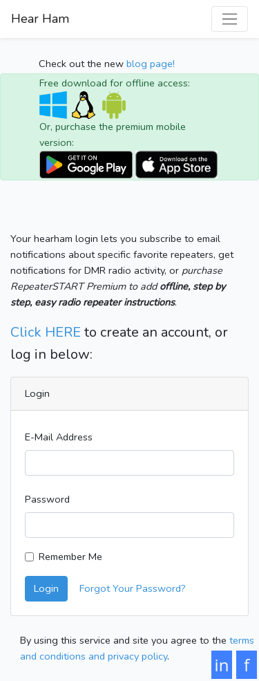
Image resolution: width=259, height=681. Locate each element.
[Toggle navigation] (229, 19)
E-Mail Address (59, 437)
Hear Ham (40, 18)
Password (47, 499)
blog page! (150, 64)
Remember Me (70, 556)
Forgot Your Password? (132, 588)
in (222, 664)
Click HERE (45, 332)
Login (46, 588)
